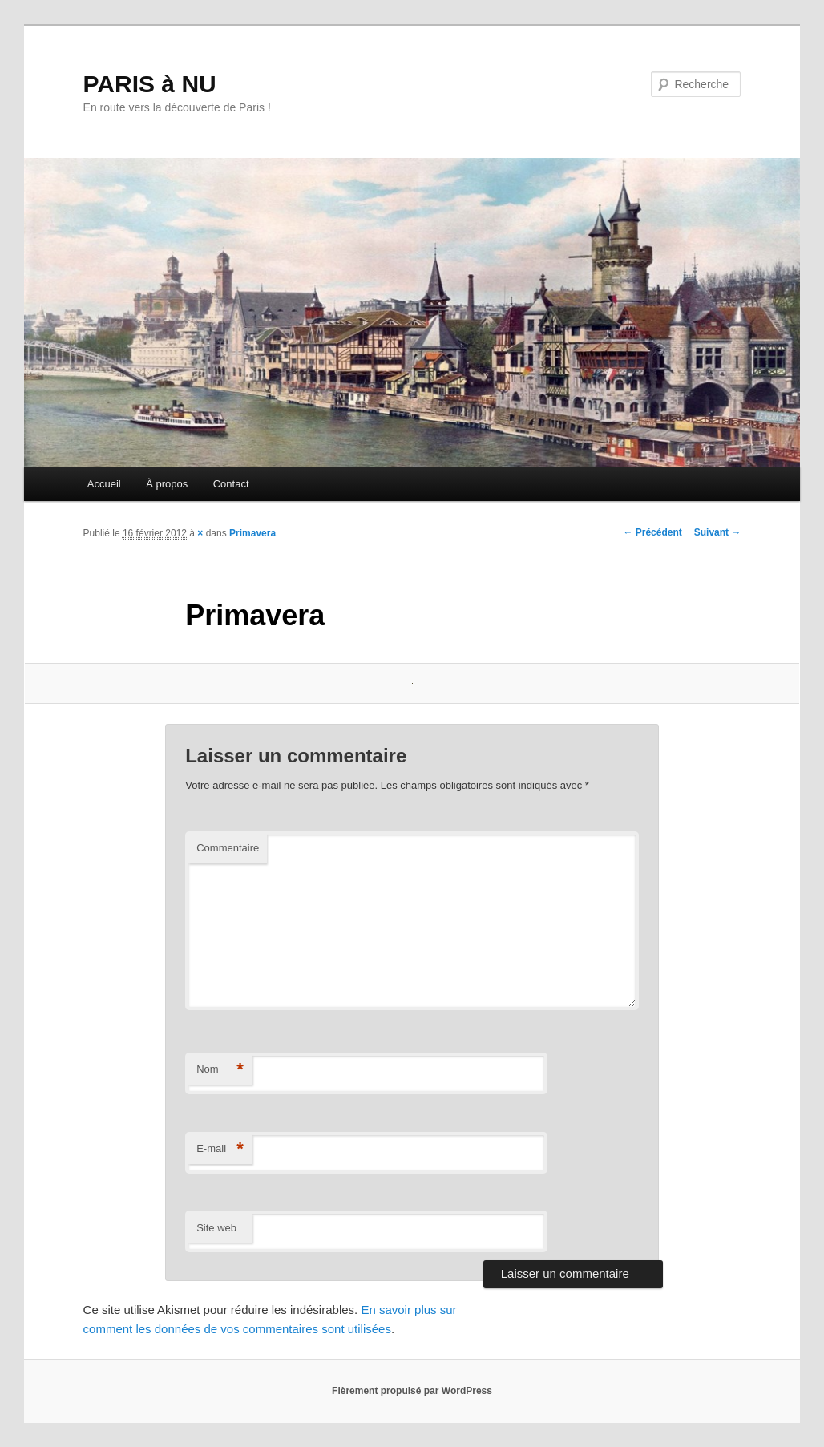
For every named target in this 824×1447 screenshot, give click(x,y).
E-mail (220, 1149)
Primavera (252, 533)
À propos (167, 484)
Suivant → (717, 532)
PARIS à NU (149, 84)
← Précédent (652, 532)
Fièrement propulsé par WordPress (412, 1390)
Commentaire (227, 848)
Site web (216, 1228)
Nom (220, 1069)
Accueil (104, 484)
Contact (231, 484)
